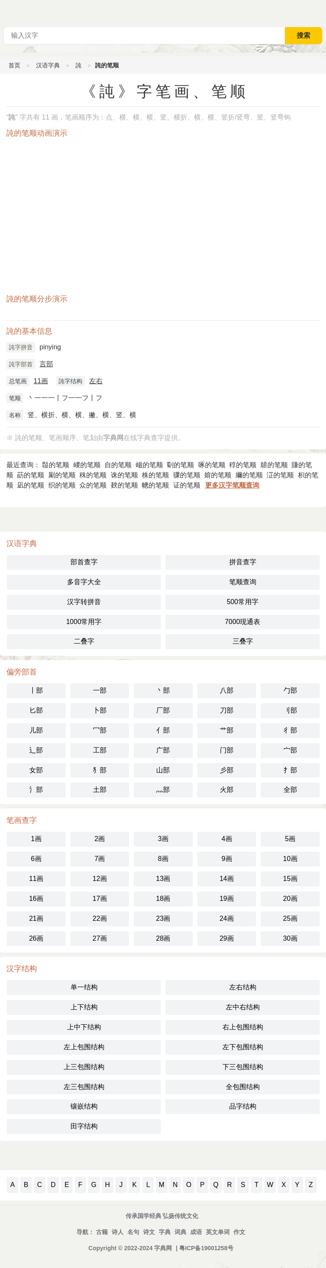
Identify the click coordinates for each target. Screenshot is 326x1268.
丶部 (163, 690)
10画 (290, 858)
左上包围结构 (84, 1047)
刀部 (226, 710)
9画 (227, 858)
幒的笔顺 (155, 485)
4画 (227, 838)
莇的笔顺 (30, 475)
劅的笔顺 (180, 464)
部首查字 (84, 562)
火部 (226, 789)
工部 (100, 750)
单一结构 (84, 987)
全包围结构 (243, 1086)
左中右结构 (243, 1007)
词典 (180, 1232)
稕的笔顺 (242, 464)
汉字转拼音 (84, 601)
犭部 (100, 770)
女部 (36, 770)
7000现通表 (243, 621)
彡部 (226, 770)
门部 (226, 750)
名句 (133, 1232)
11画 (41, 381)
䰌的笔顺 (55, 464)
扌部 (290, 770)
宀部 (290, 750)
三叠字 (243, 641)
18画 (163, 898)
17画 (100, 898)
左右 (96, 381)
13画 (163, 878)
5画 (290, 838)
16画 (36, 898)
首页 (14, 65)
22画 (100, 918)
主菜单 (319, 12)
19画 (226, 898)
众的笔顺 (93, 485)
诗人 (118, 1232)
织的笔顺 (62, 485)
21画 (36, 918)
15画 (290, 878)
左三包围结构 (84, 1086)
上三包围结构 (84, 1066)
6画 (36, 858)
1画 (36, 838)
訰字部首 (21, 364)
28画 (163, 938)
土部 (100, 789)
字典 (165, 1232)
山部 (163, 770)
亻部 (163, 730)
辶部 (36, 750)
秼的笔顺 (93, 475)
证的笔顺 (186, 485)
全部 (290, 789)
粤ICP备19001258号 (206, 1248)
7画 (99, 858)
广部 (163, 750)
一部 (100, 690)
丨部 (36, 690)
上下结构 (84, 1007)
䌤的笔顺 (249, 475)
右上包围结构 (242, 1027)
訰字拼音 (21, 347)
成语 (196, 1232)
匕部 (36, 710)
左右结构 (242, 987)
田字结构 (84, 1126)
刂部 (290, 710)
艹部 (226, 730)
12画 (100, 878)
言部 (46, 364)
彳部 (290, 730)
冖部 (100, 730)
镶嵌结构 (84, 1106)
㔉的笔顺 (62, 475)
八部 (226, 690)
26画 (36, 938)
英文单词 (218, 1232)
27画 (100, 938)
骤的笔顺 (186, 475)
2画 (99, 838)
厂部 (163, 710)
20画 (290, 898)
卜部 (100, 710)
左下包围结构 (242, 1047)
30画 (290, 938)
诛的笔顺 (124, 475)
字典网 (163, 1248)
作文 (239, 1232)
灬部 (163, 789)
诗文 (149, 1232)
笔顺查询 (242, 581)
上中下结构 (84, 1027)
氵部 (36, 789)
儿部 (36, 730)
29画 (226, 938)
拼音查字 (242, 562)
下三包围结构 (242, 1066)
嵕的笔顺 (87, 464)
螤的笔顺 (124, 485)
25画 (290, 918)
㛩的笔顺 (217, 475)
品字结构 (242, 1106)
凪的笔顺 (30, 485)
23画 (163, 918)
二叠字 (84, 641)
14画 (226, 878)
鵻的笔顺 (274, 464)
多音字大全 (84, 581)
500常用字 (243, 601)
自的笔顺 (118, 464)
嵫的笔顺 (149, 464)
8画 (163, 858)
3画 (163, 838)
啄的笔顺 (211, 464)
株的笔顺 (155, 475)
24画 (226, 918)
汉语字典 (48, 65)
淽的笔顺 (280, 475)
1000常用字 (84, 621)
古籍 (102, 1232)
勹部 (290, 690)
